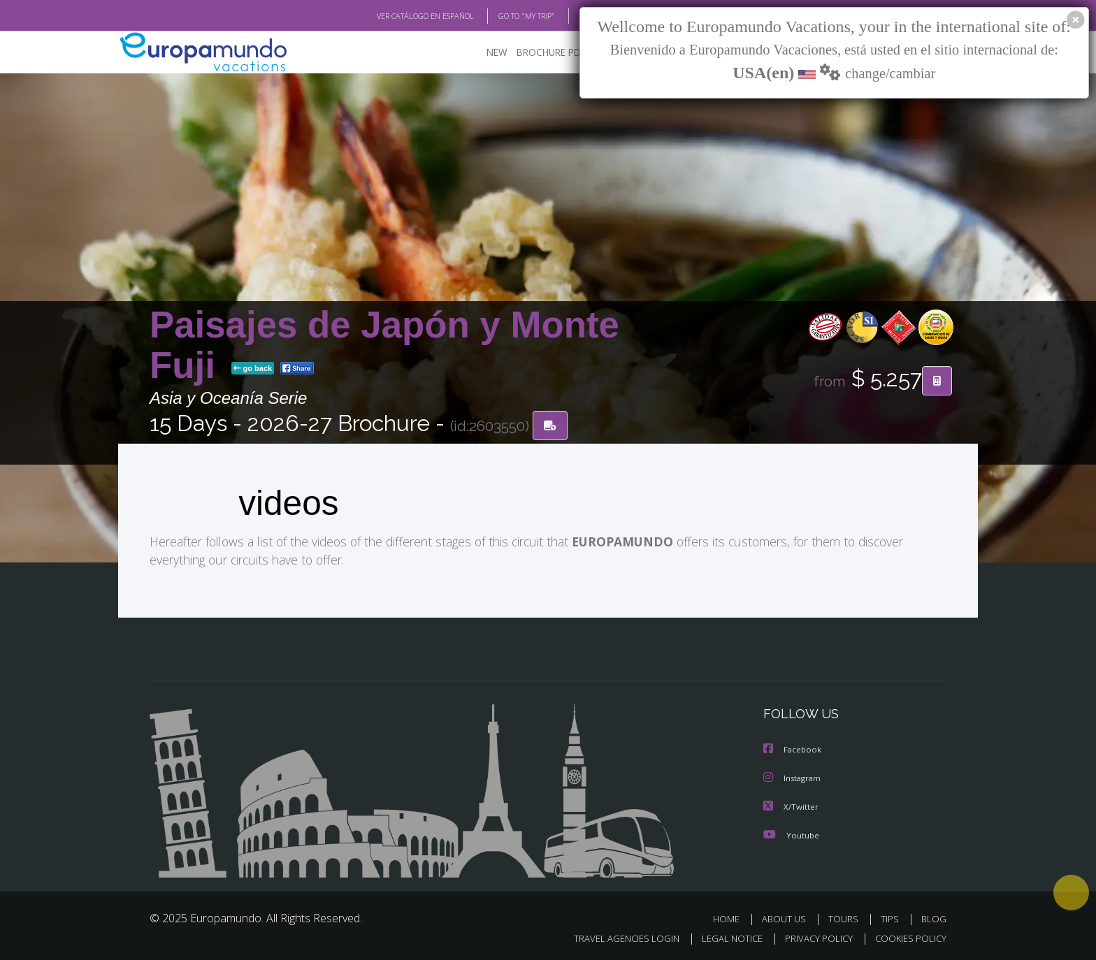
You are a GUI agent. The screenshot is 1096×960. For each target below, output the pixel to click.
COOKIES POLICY (907, 936)
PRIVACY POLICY (812, 936)
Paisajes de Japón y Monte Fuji (384, 345)
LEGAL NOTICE (723, 936)
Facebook (793, 749)
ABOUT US (788, 917)
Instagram (793, 777)
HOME (731, 917)
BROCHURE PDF (541, 53)
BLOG (571, 16)
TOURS (846, 917)
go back (253, 369)
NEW (483, 53)
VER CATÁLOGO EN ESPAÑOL (393, 16)
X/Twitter (791, 805)
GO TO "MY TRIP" (504, 16)
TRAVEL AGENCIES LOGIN (613, 936)
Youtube (791, 833)
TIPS (891, 917)
